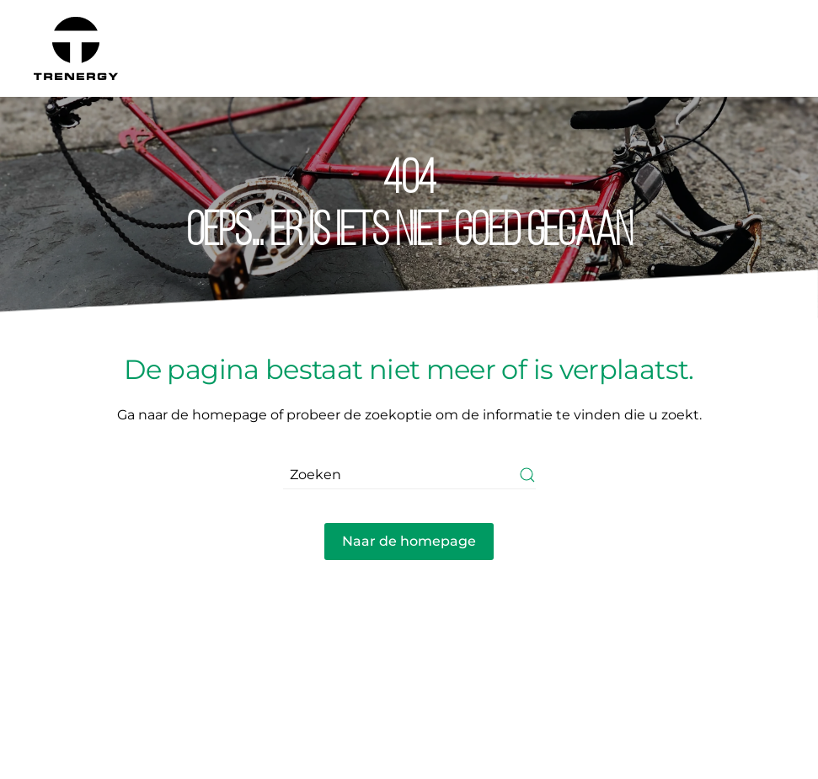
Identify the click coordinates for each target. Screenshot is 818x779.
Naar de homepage (409, 541)
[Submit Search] (527, 474)
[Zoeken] (409, 474)
